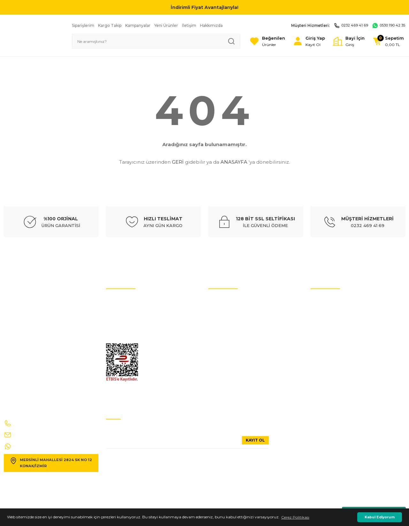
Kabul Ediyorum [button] (380, 517)
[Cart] (386, 41)
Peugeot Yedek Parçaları (230, 386)
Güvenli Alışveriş (326, 338)
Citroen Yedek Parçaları (229, 338)
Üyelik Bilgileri (323, 309)
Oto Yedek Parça (223, 300)
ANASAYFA (233, 162)
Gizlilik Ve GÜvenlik (124, 338)
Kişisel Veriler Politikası (126, 309)
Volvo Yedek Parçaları (227, 328)
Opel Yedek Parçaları (227, 376)
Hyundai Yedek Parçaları (230, 319)
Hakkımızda (322, 328)
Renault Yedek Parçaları (230, 357)
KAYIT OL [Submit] (255, 440)
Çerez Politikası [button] (295, 517)
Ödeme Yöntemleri (328, 357)
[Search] (151, 41)
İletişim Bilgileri (325, 300)
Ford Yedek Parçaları (226, 367)
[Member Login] (302, 41)
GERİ (178, 162)
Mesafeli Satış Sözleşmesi (333, 348)
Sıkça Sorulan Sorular (330, 319)
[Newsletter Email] (187, 442)
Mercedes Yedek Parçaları (231, 348)
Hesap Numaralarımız (126, 319)
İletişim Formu (120, 328)
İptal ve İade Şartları (124, 300)
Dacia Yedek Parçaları (228, 396)
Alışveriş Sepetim (326, 367)
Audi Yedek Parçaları (227, 309)
